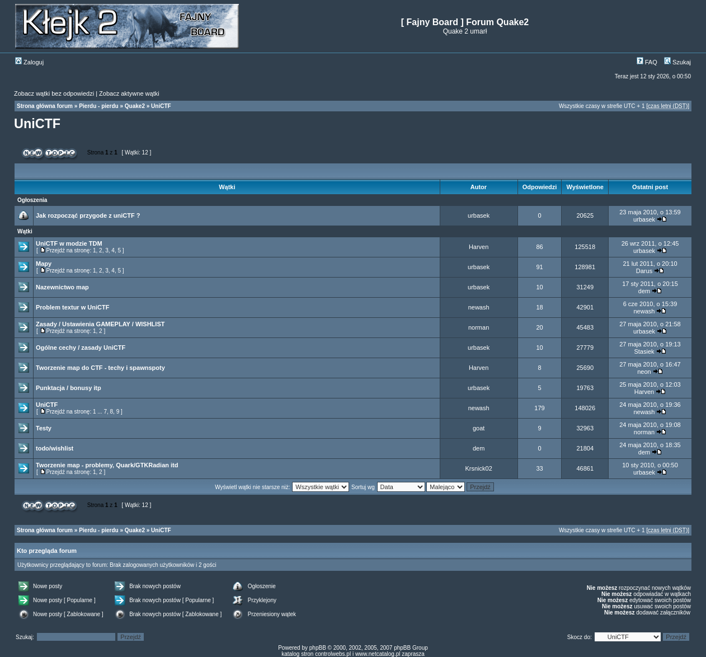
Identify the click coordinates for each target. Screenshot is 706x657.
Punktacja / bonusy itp (68, 387)
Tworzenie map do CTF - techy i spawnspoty (100, 367)
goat (478, 428)
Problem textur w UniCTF (72, 307)
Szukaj (677, 62)
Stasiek (644, 351)
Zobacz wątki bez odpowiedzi (54, 93)
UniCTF (161, 106)
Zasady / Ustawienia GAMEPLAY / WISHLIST (100, 324)
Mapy (43, 263)
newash (479, 307)
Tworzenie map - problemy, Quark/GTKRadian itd (107, 465)
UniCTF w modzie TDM (69, 243)
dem (644, 291)
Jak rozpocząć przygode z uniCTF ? (88, 215)
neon (644, 371)
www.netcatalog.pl (378, 654)
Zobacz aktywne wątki (129, 93)
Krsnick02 (478, 468)
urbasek (479, 215)
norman (478, 327)
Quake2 (135, 106)
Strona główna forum (45, 106)
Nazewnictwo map (62, 287)
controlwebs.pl (333, 654)
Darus (644, 271)
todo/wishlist (54, 448)
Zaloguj (29, 62)
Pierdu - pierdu (99, 106)
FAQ (647, 62)
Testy (43, 428)
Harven (478, 246)
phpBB (317, 648)
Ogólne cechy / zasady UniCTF (80, 347)
